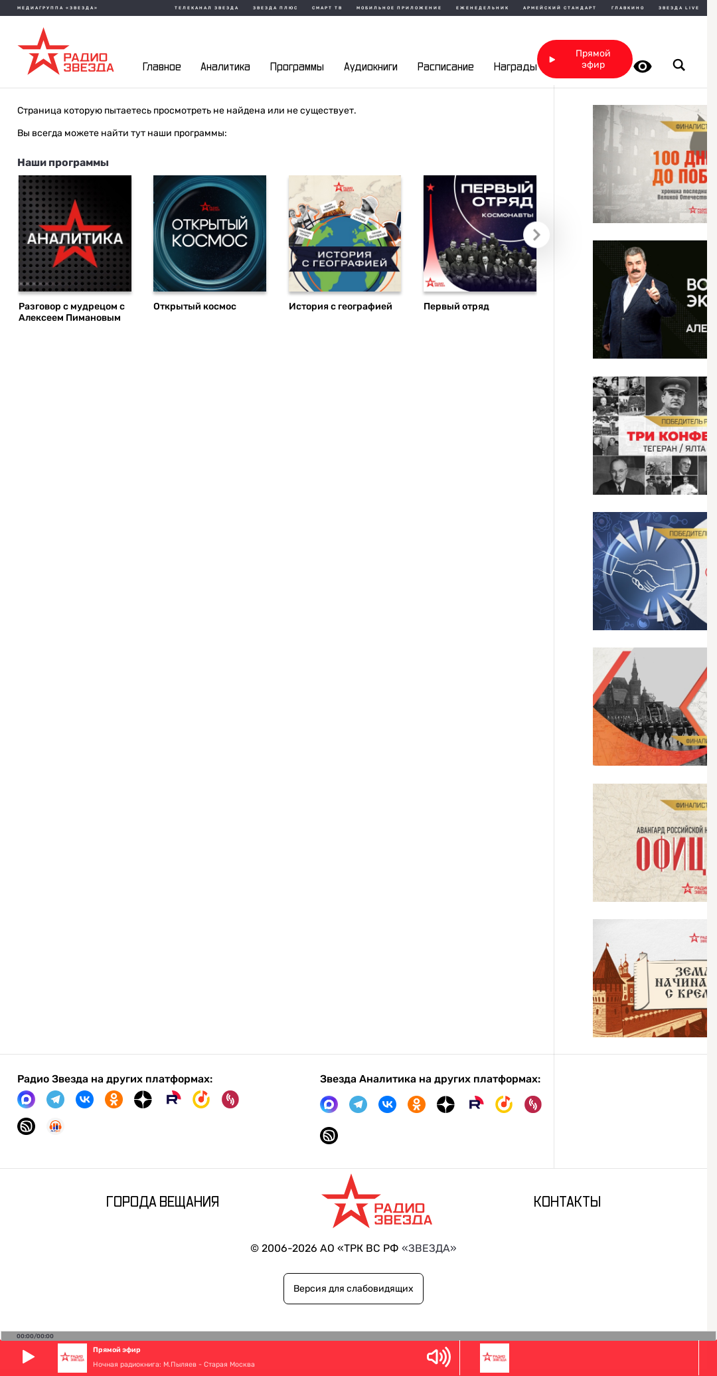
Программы (297, 67)
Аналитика (225, 67)
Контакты (567, 1202)
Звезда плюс (275, 8)
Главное (162, 67)
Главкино (628, 8)
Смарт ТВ (327, 8)
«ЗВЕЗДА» (429, 1248)
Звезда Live (679, 8)
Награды (515, 67)
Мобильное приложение (399, 8)
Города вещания (162, 1202)
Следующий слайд (541, 239)
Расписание (446, 67)
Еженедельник (482, 8)
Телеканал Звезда (207, 8)
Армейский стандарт (560, 8)
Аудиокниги (371, 67)
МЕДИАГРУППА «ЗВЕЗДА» (57, 8)
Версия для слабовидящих (353, 1288)
